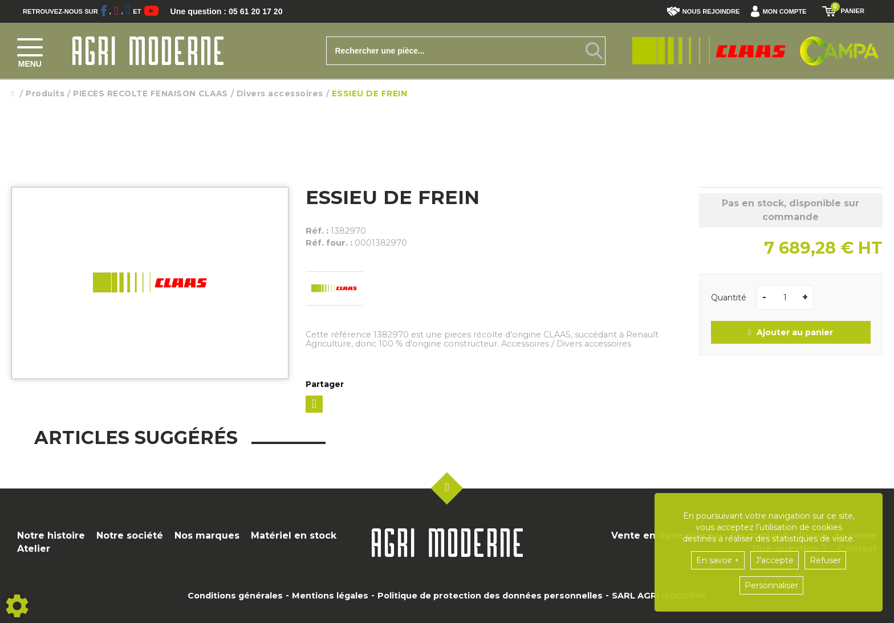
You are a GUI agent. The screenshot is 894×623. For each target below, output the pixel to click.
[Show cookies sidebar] (17, 606)
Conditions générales (235, 595)
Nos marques (206, 535)
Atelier (33, 548)
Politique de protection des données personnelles (490, 595)
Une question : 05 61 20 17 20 (233, 11)
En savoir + (717, 560)
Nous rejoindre (703, 11)
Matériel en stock (293, 535)
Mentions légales (330, 595)
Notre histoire (51, 535)
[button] (781, 11)
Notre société (129, 535)
